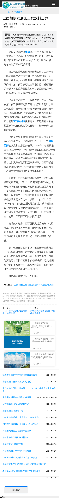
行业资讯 (18, 11)
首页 (9, 11)
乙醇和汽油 (39, 285)
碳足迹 (31, 285)
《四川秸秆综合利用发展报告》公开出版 (14, 312)
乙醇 (16, 285)
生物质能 (49, 285)
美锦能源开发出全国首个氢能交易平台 (42, 312)
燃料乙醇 (23, 285)
